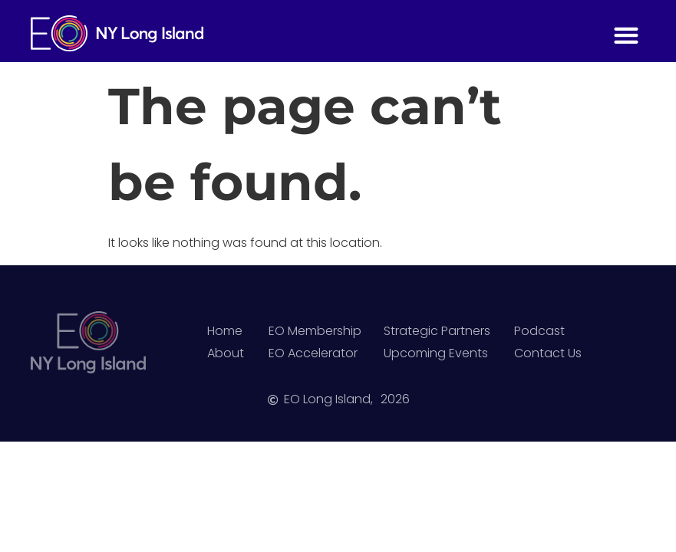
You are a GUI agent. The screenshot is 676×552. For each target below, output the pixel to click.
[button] (625, 34)
